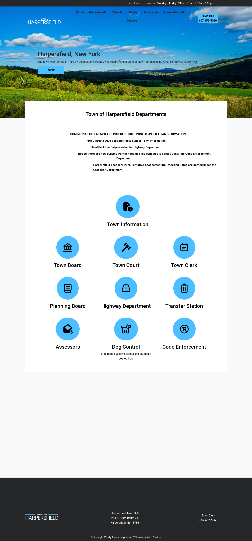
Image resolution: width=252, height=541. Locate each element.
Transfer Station (184, 306)
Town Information (175, 12)
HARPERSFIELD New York (126, 491)
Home (80, 12)
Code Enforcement (184, 347)
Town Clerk (184, 265)
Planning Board (68, 306)
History (134, 12)
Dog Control (126, 347)
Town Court (126, 265)
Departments (98, 12)
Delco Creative (153, 537)
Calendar (118, 12)
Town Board (68, 265)
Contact (131, 20)
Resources (151, 12)
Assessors (68, 347)
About (51, 70)
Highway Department (126, 306)
